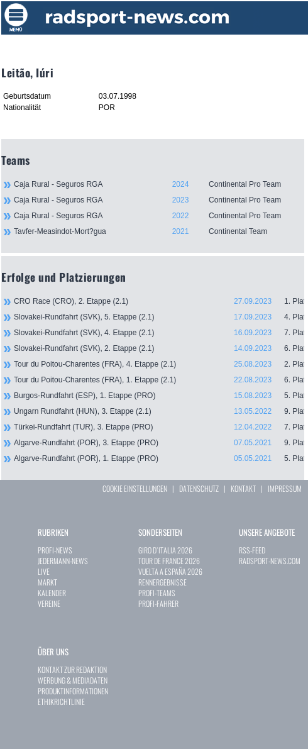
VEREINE (49, 603)
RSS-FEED (252, 550)
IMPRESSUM (285, 488)
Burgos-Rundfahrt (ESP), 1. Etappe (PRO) (159, 395)
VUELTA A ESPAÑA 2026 (170, 571)
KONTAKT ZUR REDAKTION (72, 669)
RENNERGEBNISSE (162, 582)
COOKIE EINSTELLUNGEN (134, 488)
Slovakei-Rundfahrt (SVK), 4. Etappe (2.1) (159, 332)
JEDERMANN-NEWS (63, 560)
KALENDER (52, 592)
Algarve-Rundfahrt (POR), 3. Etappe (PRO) (159, 442)
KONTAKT (243, 488)
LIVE (44, 571)
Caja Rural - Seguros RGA (159, 184)
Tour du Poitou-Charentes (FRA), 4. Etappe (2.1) (159, 364)
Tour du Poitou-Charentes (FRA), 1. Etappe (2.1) (159, 379)
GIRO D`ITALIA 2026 (165, 550)
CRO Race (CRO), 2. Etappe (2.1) (159, 301)
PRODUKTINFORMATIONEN (73, 690)
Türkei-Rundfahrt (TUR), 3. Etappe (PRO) (159, 427)
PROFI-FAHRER (158, 603)
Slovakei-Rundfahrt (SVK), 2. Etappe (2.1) (159, 348)
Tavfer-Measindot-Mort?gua (159, 231)
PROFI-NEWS (55, 550)
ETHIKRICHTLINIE (61, 701)
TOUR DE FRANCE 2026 (169, 560)
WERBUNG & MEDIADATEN (72, 680)
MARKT (47, 582)
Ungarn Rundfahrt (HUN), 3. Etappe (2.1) (159, 411)
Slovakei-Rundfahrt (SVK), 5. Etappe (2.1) (159, 317)
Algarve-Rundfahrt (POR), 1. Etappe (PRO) (159, 458)
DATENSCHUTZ (199, 488)
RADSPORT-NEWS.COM (269, 560)
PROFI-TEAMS (156, 592)
